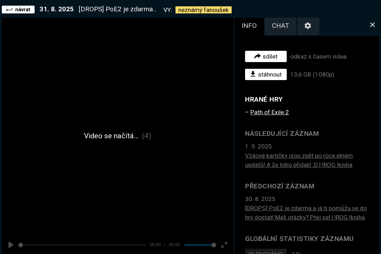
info (249, 26)
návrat (18, 9)
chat (280, 26)
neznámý (203, 9)
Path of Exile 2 (269, 112)
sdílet (266, 56)
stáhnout (266, 74)
